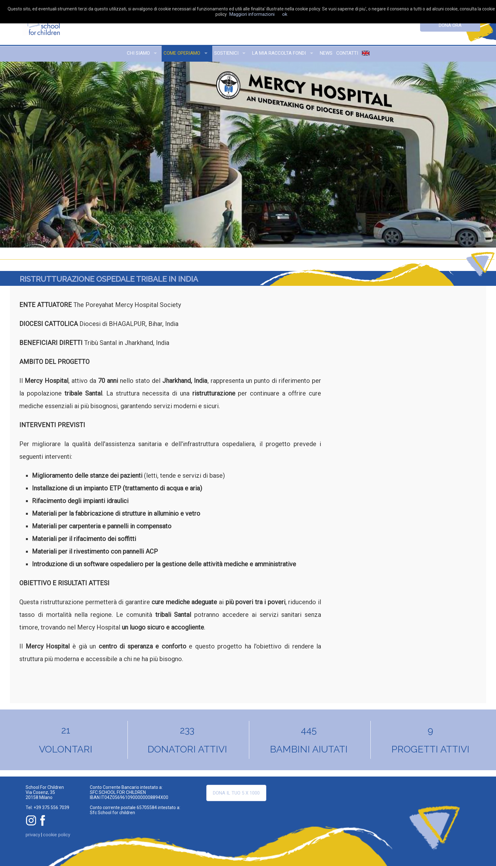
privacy (33, 835)
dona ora (450, 25)
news (326, 53)
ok (284, 14)
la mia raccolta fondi (279, 53)
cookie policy (56, 835)
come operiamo (182, 53)
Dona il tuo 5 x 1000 (236, 793)
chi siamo (138, 53)
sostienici (226, 53)
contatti (347, 53)
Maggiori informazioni (252, 14)
